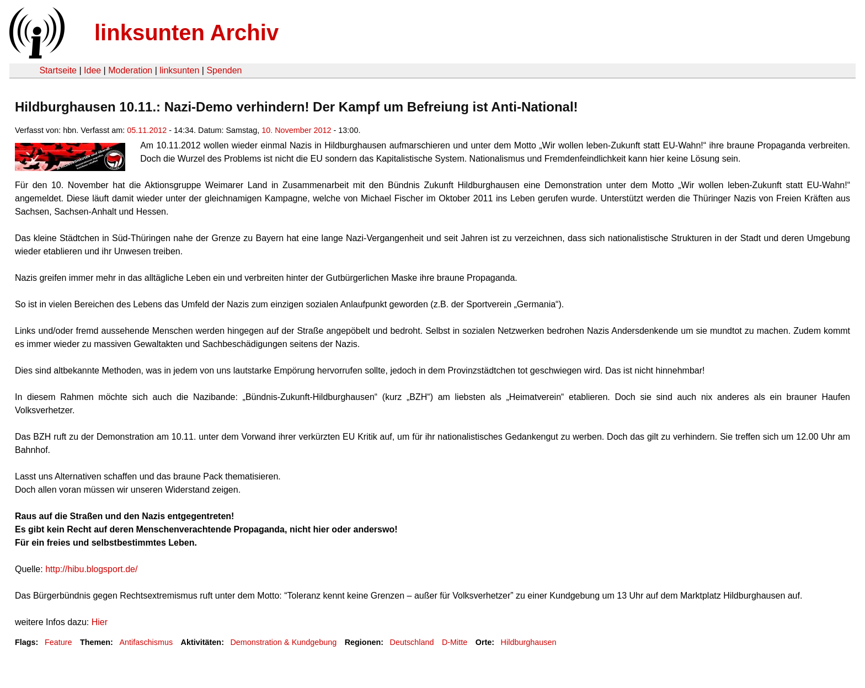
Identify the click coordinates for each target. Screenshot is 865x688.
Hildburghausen (529, 642)
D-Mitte (454, 642)
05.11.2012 (147, 130)
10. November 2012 (296, 130)
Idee (92, 70)
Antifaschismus (146, 642)
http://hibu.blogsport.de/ (91, 569)
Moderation (130, 70)
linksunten (179, 70)
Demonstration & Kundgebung (283, 642)
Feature (58, 642)
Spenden (224, 70)
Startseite (58, 70)
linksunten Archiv (186, 32)
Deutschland (412, 642)
